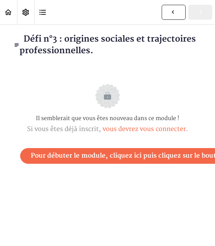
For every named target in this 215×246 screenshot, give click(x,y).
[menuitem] (25, 12)
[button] (8, 12)
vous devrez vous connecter (144, 129)
